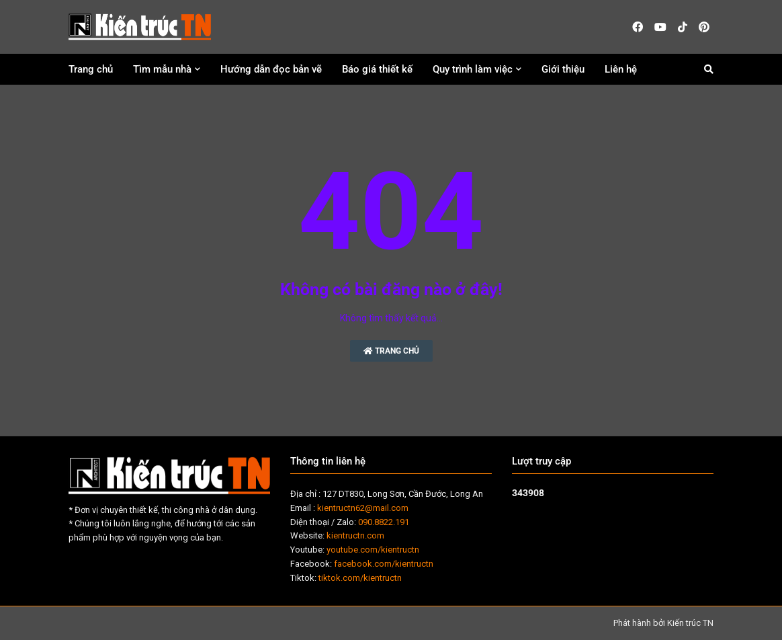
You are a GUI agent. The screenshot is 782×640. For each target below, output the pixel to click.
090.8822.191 (383, 522)
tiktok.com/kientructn (360, 578)
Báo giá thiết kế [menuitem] (377, 69)
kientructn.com (355, 535)
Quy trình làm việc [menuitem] (473, 69)
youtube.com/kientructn (373, 550)
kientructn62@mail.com (362, 508)
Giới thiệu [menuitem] (562, 69)
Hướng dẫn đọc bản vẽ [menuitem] (271, 69)
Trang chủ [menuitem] (91, 69)
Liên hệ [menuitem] (621, 69)
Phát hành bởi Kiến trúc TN (663, 623)
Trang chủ (391, 351)
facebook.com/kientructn (383, 564)
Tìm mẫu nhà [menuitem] (162, 69)
